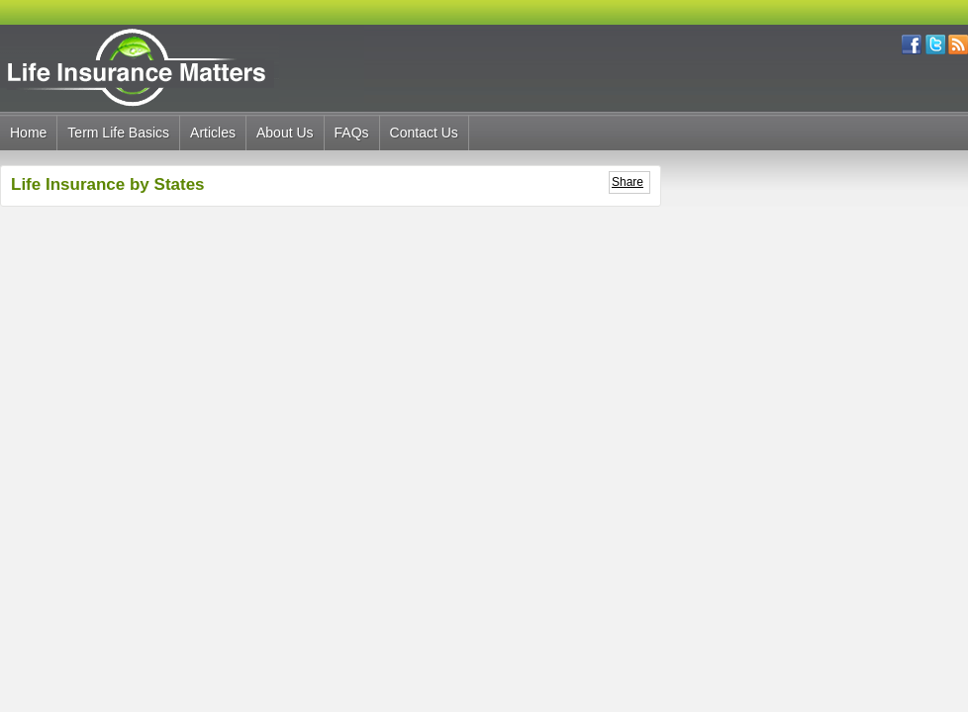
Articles (213, 132)
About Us (285, 132)
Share (627, 182)
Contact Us (424, 132)
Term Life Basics (118, 132)
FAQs (352, 132)
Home (28, 132)
